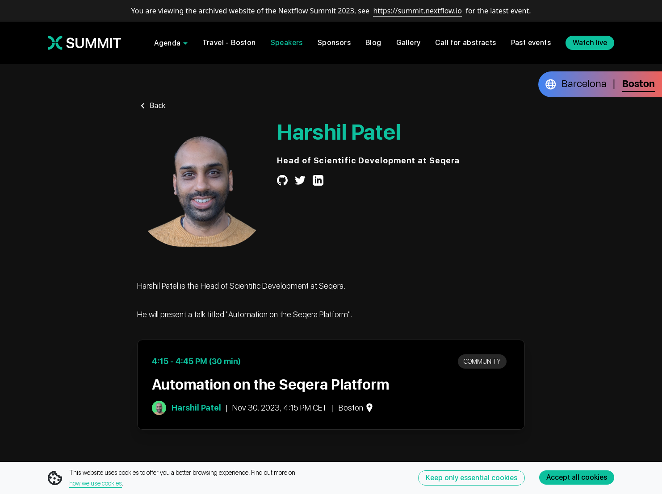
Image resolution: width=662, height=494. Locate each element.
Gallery (408, 42)
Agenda (167, 43)
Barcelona (584, 84)
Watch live (590, 42)
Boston (638, 84)
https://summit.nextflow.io (417, 11)
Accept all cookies (576, 477)
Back (158, 105)
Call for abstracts (465, 42)
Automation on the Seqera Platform (270, 384)
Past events (531, 42)
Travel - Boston (229, 42)
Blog (373, 42)
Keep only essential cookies (471, 477)
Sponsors (334, 42)
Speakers (287, 42)
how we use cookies (95, 483)
